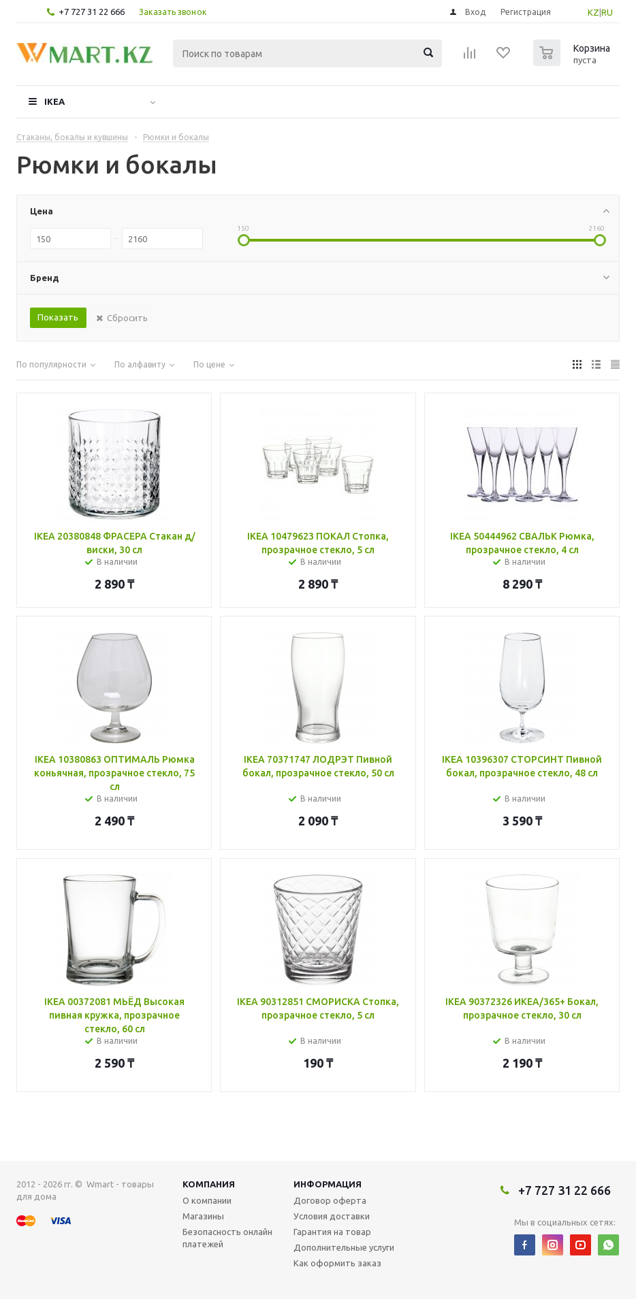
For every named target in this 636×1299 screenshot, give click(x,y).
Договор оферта (329, 1200)
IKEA (54, 101)
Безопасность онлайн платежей (227, 1238)
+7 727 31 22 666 (92, 11)
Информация (327, 1184)
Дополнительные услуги (343, 1247)
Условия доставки (331, 1216)
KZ (593, 12)
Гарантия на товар (332, 1231)
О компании (207, 1200)
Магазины (203, 1216)
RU (607, 12)
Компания (208, 1184)
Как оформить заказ (337, 1263)
